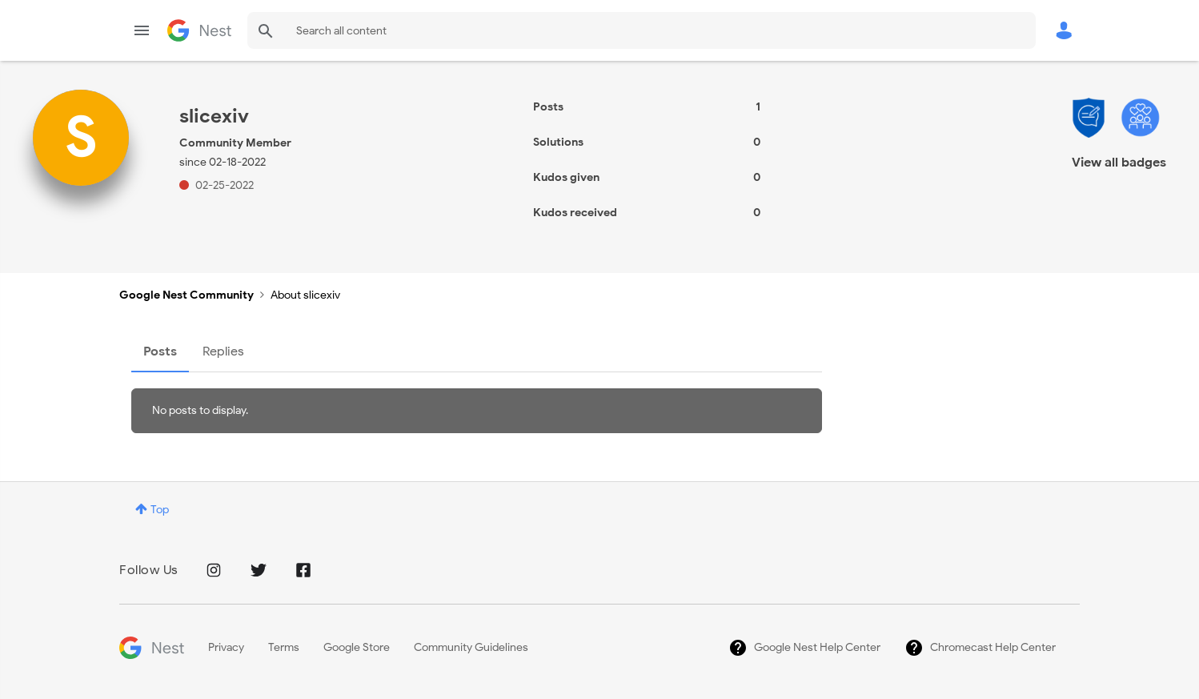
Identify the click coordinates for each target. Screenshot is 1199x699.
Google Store (356, 647)
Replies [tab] (223, 351)
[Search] (641, 30)
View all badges (1119, 163)
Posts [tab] (160, 351)
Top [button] (159, 509)
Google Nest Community (199, 30)
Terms (283, 647)
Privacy (226, 647)
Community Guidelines (471, 647)
